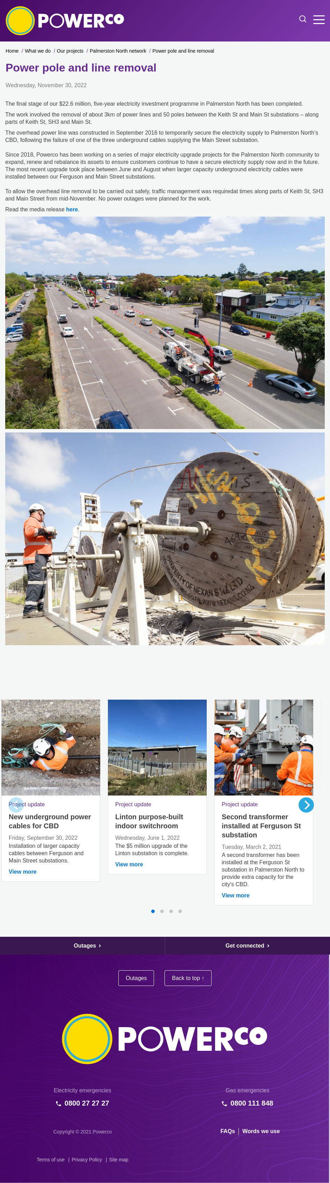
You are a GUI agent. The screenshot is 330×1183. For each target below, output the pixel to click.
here (72, 209)
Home (12, 51)
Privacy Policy (87, 1159)
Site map (118, 1159)
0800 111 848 (251, 1103)
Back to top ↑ (188, 978)
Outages (136, 978)
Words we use (261, 1131)
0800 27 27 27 (87, 1103)
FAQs (227, 1131)
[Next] (306, 805)
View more (23, 872)
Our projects (70, 51)
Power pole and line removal (183, 51)
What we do (38, 51)
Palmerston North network (118, 51)
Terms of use (51, 1159)
